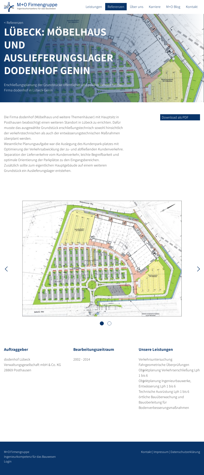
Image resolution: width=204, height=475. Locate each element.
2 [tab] (109, 323)
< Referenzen (13, 22)
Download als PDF (175, 117)
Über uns (136, 6)
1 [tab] (102, 323)
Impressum (161, 452)
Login (8, 461)
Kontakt (192, 6)
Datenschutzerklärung (185, 452)
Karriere (155, 6)
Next (197, 269)
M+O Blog (173, 6)
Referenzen (116, 6)
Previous (7, 269)
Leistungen (94, 6)
